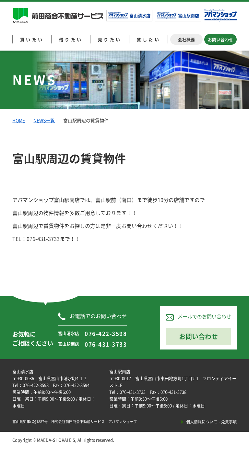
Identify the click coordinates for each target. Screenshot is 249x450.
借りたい (71, 39)
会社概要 (186, 39)
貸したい (149, 39)
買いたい (32, 39)
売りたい (110, 39)
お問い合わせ (220, 39)
